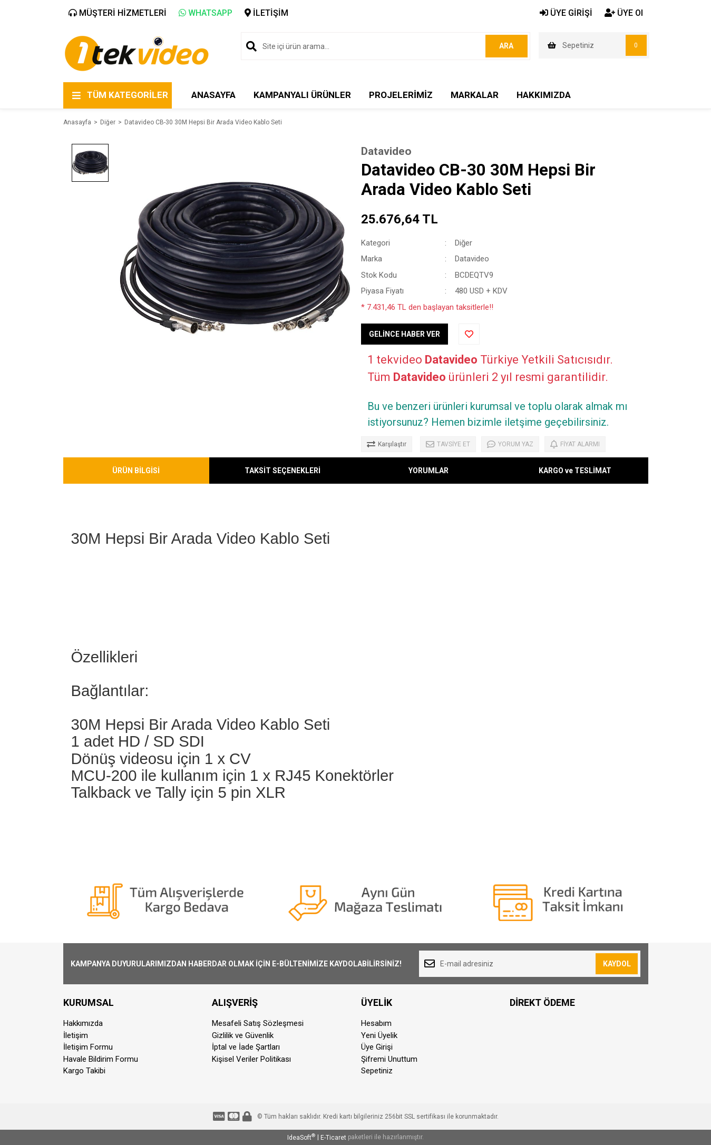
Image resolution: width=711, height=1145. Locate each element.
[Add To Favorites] (469, 334)
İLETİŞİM (266, 13)
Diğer (463, 243)
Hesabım (376, 1023)
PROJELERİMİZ (401, 95)
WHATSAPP (205, 13)
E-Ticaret (333, 1137)
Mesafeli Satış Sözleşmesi (258, 1023)
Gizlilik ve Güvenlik (243, 1035)
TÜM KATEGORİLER (127, 95)
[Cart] (594, 45)
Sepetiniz (377, 1070)
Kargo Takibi (84, 1070)
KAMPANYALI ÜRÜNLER (302, 95)
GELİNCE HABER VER (404, 334)
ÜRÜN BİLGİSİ (136, 470)
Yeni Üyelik (379, 1035)
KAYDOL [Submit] (617, 964)
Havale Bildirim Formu (100, 1059)
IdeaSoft (301, 1137)
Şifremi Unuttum (389, 1059)
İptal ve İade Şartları (246, 1047)
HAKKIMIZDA (544, 95)
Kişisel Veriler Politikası (251, 1059)
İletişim (75, 1035)
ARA (506, 46)
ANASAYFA (213, 95)
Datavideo (386, 151)
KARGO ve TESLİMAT (575, 470)
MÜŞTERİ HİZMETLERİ (118, 13)
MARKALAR (475, 95)
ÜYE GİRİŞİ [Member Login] (566, 13)
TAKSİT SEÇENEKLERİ (282, 470)
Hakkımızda (83, 1023)
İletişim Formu (88, 1047)
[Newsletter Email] (530, 964)
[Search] (385, 46)
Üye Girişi (377, 1047)
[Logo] (136, 52)
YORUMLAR (428, 470)
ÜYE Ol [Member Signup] (624, 13)
